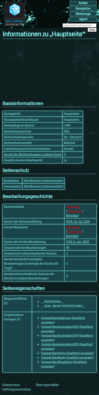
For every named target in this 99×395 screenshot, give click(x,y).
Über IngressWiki (47, 385)
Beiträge (72, 215)
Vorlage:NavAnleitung (56, 318)
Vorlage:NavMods (53, 357)
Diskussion (74, 211)
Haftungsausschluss (16, 389)
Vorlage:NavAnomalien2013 (60, 327)
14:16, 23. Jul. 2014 (78, 221)
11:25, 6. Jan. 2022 (77, 242)
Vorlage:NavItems (53, 353)
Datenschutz (11, 385)
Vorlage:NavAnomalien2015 (60, 344)
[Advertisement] (49, 69)
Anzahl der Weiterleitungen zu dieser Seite (32, 154)
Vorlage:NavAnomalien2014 (60, 335)
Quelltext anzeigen (80, 353)
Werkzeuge (83, 14)
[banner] (14, 26)
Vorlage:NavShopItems (57, 362)
